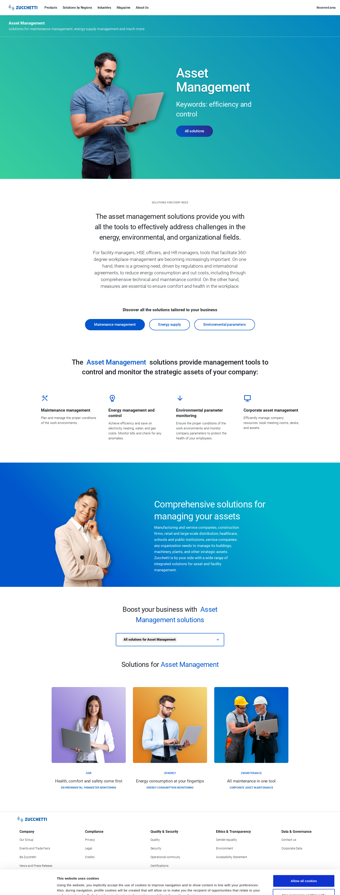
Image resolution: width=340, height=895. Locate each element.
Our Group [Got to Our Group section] (26, 839)
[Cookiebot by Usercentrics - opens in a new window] (28, 886)
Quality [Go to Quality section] (155, 839)
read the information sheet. (173, 872)
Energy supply (169, 324)
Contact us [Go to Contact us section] (288, 839)
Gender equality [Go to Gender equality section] (226, 839)
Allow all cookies (304, 857)
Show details (227, 886)
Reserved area (326, 7)
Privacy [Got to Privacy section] (90, 839)
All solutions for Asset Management (150, 639)
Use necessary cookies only (303, 872)
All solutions (194, 131)
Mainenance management (115, 324)
